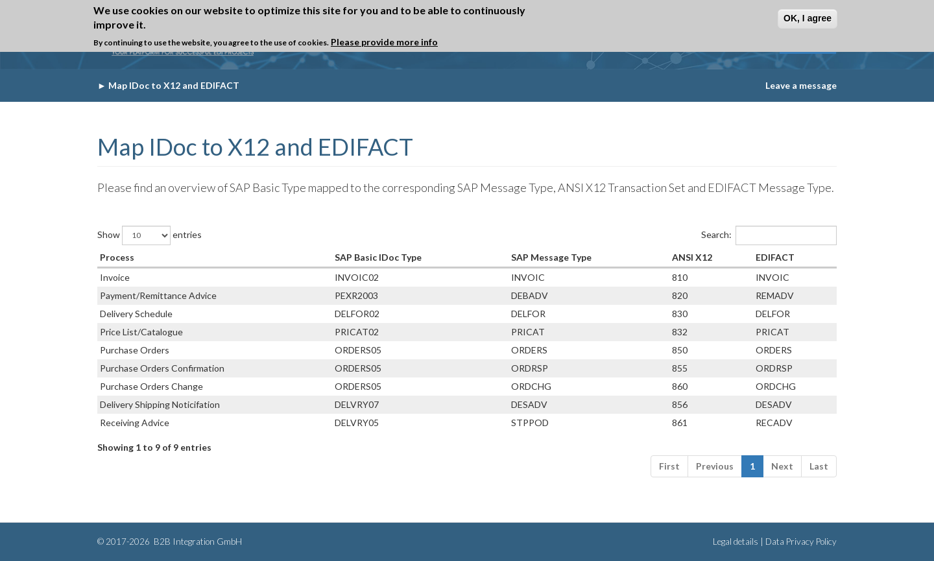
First (669, 465)
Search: (769, 235)
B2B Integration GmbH (197, 541)
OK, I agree (808, 18)
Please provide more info (384, 41)
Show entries (149, 235)
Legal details (735, 541)
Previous (715, 465)
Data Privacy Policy (801, 541)
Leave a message (801, 85)
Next (782, 465)
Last (818, 465)
